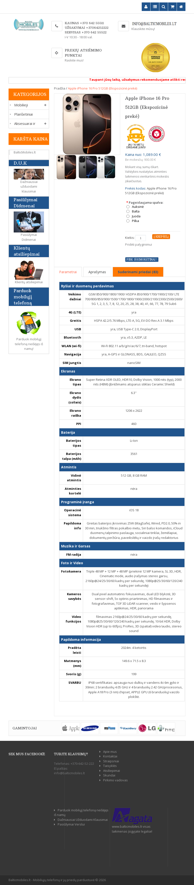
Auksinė (138, 206)
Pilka (135, 220)
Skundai (109, 775)
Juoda (136, 216)
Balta (136, 211)
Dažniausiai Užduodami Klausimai (83, 819)
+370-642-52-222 (82, 763)
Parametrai (68, 272)
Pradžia (59, 88)
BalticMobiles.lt (25, 152)
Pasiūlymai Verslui (71, 824)
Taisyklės (110, 766)
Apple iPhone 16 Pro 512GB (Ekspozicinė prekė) (102, 88)
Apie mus (110, 751)
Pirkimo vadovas (115, 780)
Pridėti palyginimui (138, 244)
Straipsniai (111, 761)
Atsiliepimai (111, 770)
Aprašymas (97, 272)
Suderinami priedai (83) (138, 272)
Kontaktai (110, 756)
